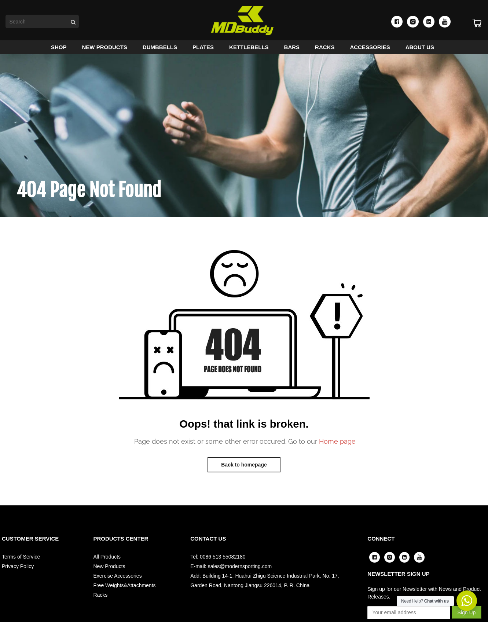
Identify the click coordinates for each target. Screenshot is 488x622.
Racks (100, 597)
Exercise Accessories (117, 578)
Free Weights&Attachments (124, 587)
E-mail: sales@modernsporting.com (231, 568)
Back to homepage (244, 467)
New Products (109, 568)
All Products (107, 559)
